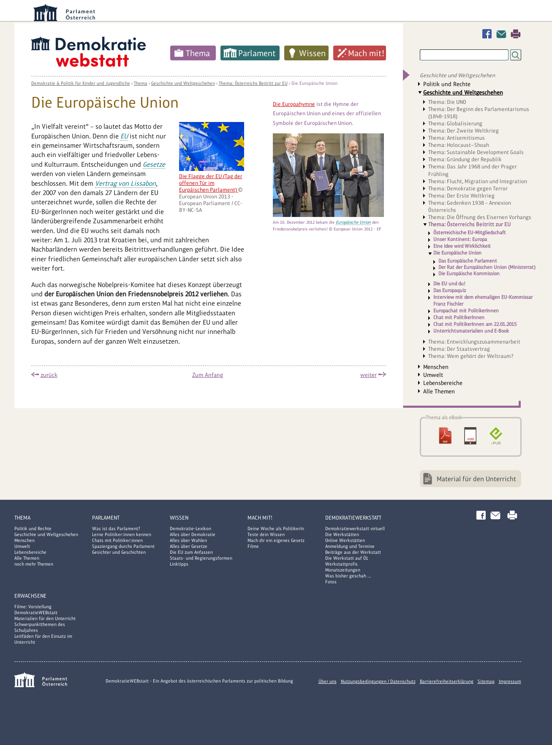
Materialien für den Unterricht (45, 618)
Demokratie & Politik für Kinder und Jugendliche (80, 83)
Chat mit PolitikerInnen (458, 317)
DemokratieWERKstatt (353, 518)
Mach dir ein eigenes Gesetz (276, 540)
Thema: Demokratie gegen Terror (468, 188)
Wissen (312, 53)
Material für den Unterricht (476, 479)
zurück (49, 374)
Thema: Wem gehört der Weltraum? (471, 356)
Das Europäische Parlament (467, 261)
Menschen (436, 366)
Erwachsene (30, 596)
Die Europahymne (294, 104)
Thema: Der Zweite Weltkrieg (463, 130)
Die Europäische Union (314, 83)
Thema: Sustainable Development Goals (476, 152)
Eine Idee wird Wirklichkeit (462, 246)
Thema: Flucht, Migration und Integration (477, 181)
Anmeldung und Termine (350, 546)
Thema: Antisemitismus (456, 138)
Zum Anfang (207, 374)
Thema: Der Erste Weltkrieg (461, 195)
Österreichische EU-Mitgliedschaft (469, 233)
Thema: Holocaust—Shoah (458, 145)
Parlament (257, 53)
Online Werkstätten (345, 540)
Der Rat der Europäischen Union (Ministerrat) (487, 267)
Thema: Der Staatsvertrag (459, 349)
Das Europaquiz (449, 290)
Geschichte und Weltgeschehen (183, 83)
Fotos (331, 581)
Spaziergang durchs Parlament (123, 546)
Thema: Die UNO (447, 102)
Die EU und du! (449, 284)
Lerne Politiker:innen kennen (121, 534)
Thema (198, 53)
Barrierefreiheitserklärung (446, 681)
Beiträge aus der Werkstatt (353, 552)
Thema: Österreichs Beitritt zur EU (253, 83)
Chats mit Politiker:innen (117, 540)
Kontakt (503, 34)
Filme (253, 546)
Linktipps (179, 563)
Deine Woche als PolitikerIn (275, 528)
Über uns (327, 681)
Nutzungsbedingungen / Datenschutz (378, 681)
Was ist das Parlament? (116, 528)
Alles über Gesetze (188, 546)
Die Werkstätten (342, 534)
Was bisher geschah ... (348, 575)
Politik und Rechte (446, 84)
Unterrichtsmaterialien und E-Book (471, 331)
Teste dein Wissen (266, 534)
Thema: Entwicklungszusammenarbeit (474, 342)
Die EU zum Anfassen (191, 552)
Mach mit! (366, 53)
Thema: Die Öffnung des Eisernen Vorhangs (479, 217)
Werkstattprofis (341, 563)
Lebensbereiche (442, 382)
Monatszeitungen (342, 569)
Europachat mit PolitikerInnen (466, 311)
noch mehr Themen (33, 563)
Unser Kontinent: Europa (460, 239)
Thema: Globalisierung (455, 123)
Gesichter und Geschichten (119, 552)
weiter (368, 374)
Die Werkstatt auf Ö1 (346, 558)
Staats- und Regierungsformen (201, 558)
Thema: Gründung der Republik (465, 159)
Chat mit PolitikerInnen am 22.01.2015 (475, 324)
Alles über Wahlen (188, 540)
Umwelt (433, 374)
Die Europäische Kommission (469, 273)
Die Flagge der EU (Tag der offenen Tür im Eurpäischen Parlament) (210, 183)
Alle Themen (439, 391)
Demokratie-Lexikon (190, 528)
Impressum (510, 681)
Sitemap (486, 681)
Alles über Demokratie (192, 534)
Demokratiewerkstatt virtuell (355, 528)
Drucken (515, 34)
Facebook (488, 34)
